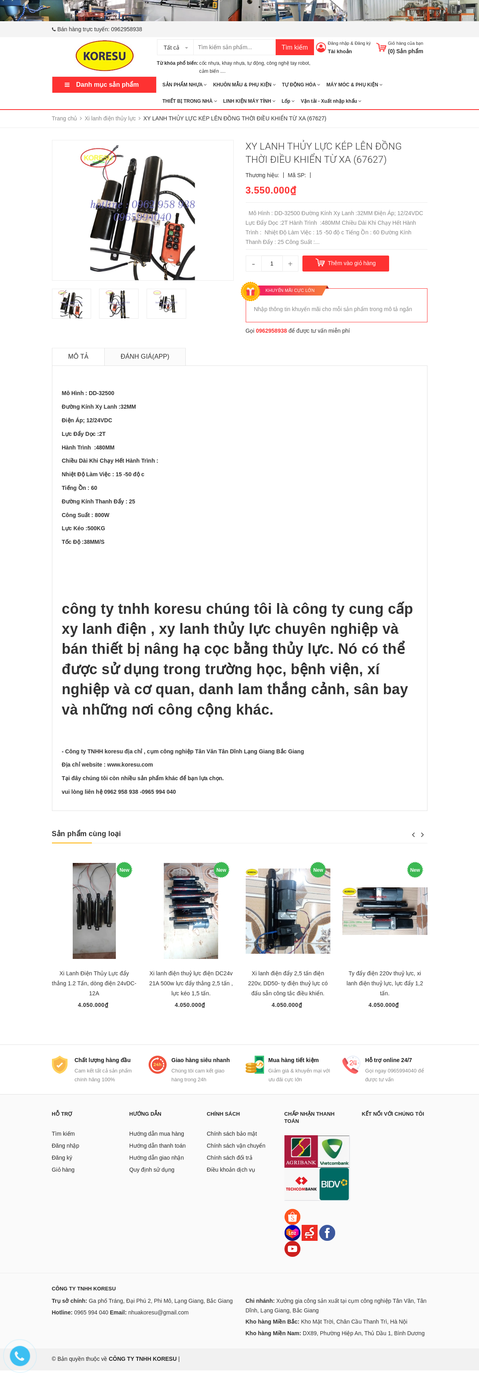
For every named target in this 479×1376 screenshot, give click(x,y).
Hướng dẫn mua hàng (156, 1139)
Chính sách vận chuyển (236, 1151)
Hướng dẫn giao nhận (156, 1163)
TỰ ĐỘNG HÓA (301, 85)
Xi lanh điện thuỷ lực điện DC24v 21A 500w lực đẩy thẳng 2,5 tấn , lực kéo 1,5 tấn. (191, 983)
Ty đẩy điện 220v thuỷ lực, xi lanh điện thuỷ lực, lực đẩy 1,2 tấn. (384, 983)
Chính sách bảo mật (232, 1139)
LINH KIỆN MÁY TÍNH (249, 101)
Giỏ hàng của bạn (405, 43)
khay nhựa (233, 63)
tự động (255, 63)
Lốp (288, 101)
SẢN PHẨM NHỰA (185, 85)
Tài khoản (340, 51)
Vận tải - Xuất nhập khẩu (331, 101)
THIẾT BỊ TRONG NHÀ (190, 101)
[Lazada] (293, 1238)
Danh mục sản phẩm (107, 84)
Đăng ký (363, 43)
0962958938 (126, 29)
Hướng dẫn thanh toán (157, 1151)
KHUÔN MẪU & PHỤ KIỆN (244, 85)
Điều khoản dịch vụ (231, 1175)
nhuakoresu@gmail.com (158, 1318)
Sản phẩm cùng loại (86, 834)
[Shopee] (292, 1222)
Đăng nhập (338, 43)
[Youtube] (292, 1254)
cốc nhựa (209, 63)
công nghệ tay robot (287, 63)
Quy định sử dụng (152, 1175)
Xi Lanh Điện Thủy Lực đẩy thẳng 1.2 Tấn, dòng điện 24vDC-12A (94, 983)
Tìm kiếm (295, 47)
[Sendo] (310, 1238)
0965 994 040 (91, 1318)
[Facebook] (327, 1238)
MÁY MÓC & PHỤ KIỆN (354, 85)
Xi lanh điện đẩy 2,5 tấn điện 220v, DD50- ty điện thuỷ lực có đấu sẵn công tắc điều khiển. (288, 983)
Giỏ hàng (63, 1175)
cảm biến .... (212, 71)
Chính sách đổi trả (229, 1163)
